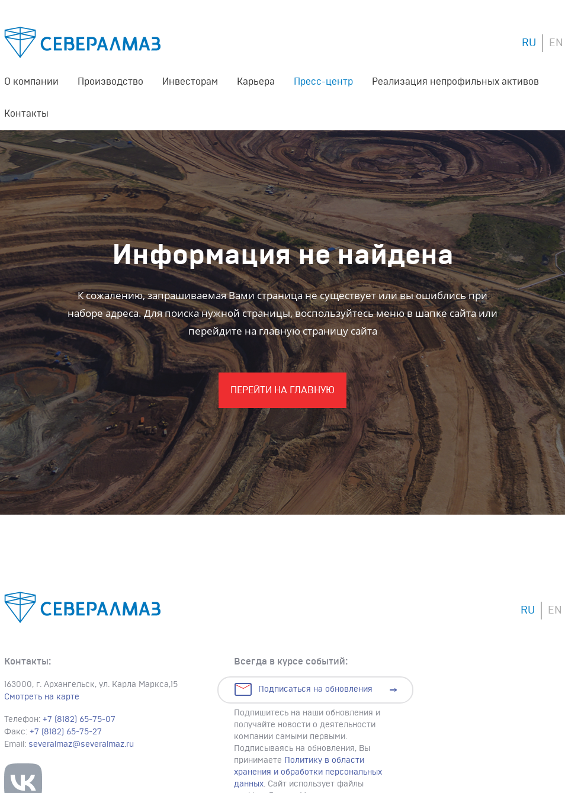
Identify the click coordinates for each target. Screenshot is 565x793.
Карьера (256, 81)
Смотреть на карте (41, 697)
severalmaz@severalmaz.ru (81, 744)
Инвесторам (190, 81)
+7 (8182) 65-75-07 (79, 719)
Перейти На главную (282, 390)
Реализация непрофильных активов (455, 81)
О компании (31, 81)
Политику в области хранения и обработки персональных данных (308, 772)
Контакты (26, 113)
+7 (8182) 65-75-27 (66, 732)
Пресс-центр (323, 81)
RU (529, 43)
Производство (110, 81)
